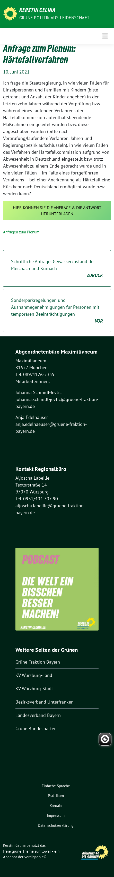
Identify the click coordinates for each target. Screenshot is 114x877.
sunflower (43, 851)
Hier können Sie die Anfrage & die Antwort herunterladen (57, 210)
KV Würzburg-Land (33, 675)
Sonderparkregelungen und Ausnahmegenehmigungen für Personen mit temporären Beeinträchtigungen (57, 310)
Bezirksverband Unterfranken (44, 702)
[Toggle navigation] (105, 36)
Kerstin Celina (37, 10)
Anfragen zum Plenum (21, 232)
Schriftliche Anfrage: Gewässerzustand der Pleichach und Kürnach (57, 269)
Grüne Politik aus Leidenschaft (54, 17)
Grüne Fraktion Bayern (37, 662)
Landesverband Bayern (38, 715)
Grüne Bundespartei (35, 728)
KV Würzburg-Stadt (34, 689)
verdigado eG (35, 856)
